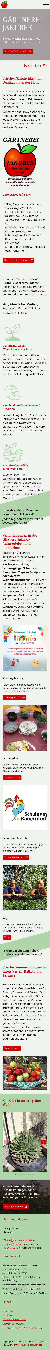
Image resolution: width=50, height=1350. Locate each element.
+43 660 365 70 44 (12, 1248)
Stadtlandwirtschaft (13, 1324)
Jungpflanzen (11, 1048)
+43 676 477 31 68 (12, 1244)
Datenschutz (35, 1345)
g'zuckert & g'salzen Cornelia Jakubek (22, 1328)
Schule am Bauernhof (15, 857)
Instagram (8, 1315)
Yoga (7, 937)
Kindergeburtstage (14, 697)
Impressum (20, 1345)
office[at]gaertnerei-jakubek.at (19, 1240)
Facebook (8, 1311)
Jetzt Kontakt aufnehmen (18, 51)
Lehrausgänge (12, 777)
